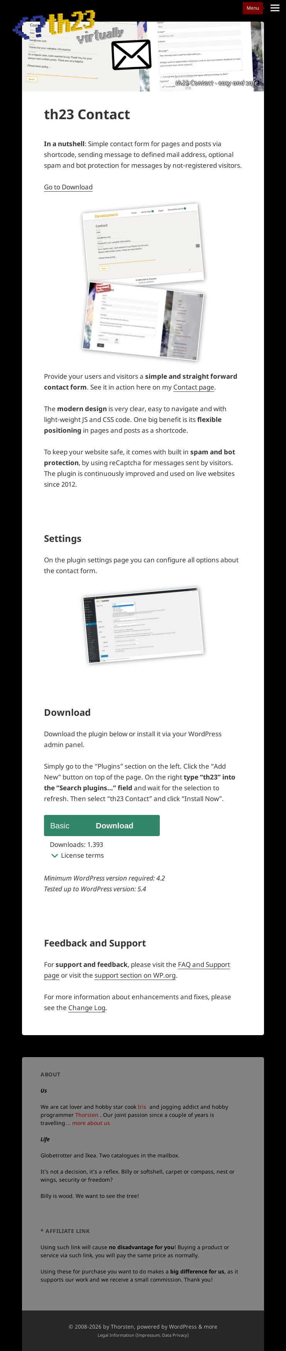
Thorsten (86, 1114)
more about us (91, 1123)
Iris (142, 1106)
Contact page (193, 387)
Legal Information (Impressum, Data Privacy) (143, 1335)
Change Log (86, 1007)
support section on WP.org (135, 975)
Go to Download (68, 186)
